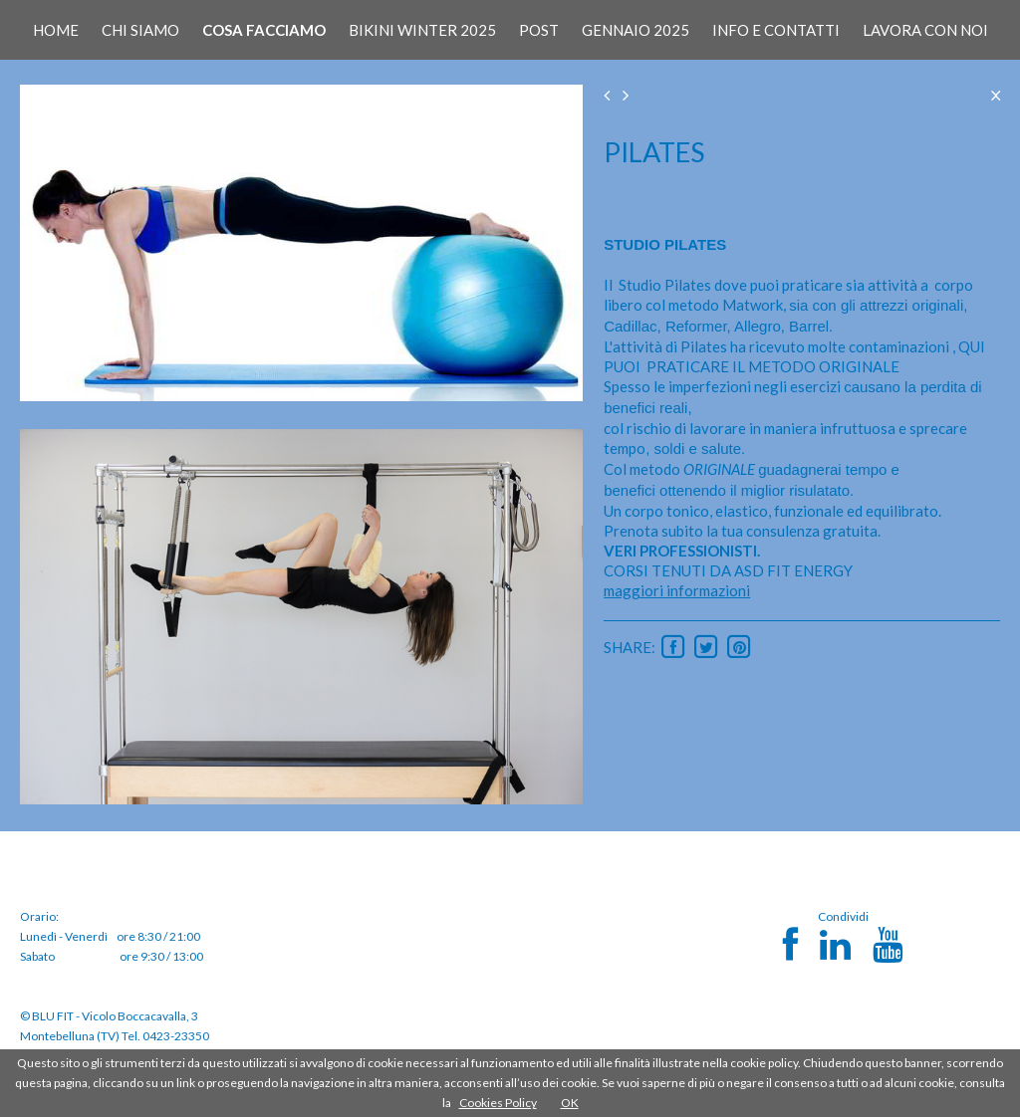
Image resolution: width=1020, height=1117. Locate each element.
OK (570, 1102)
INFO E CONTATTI (776, 30)
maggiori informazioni (677, 590)
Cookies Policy (498, 1102)
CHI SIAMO (140, 30)
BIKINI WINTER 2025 (422, 30)
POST (539, 30)
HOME (56, 30)
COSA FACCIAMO (264, 30)
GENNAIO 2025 (635, 30)
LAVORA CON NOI (925, 30)
